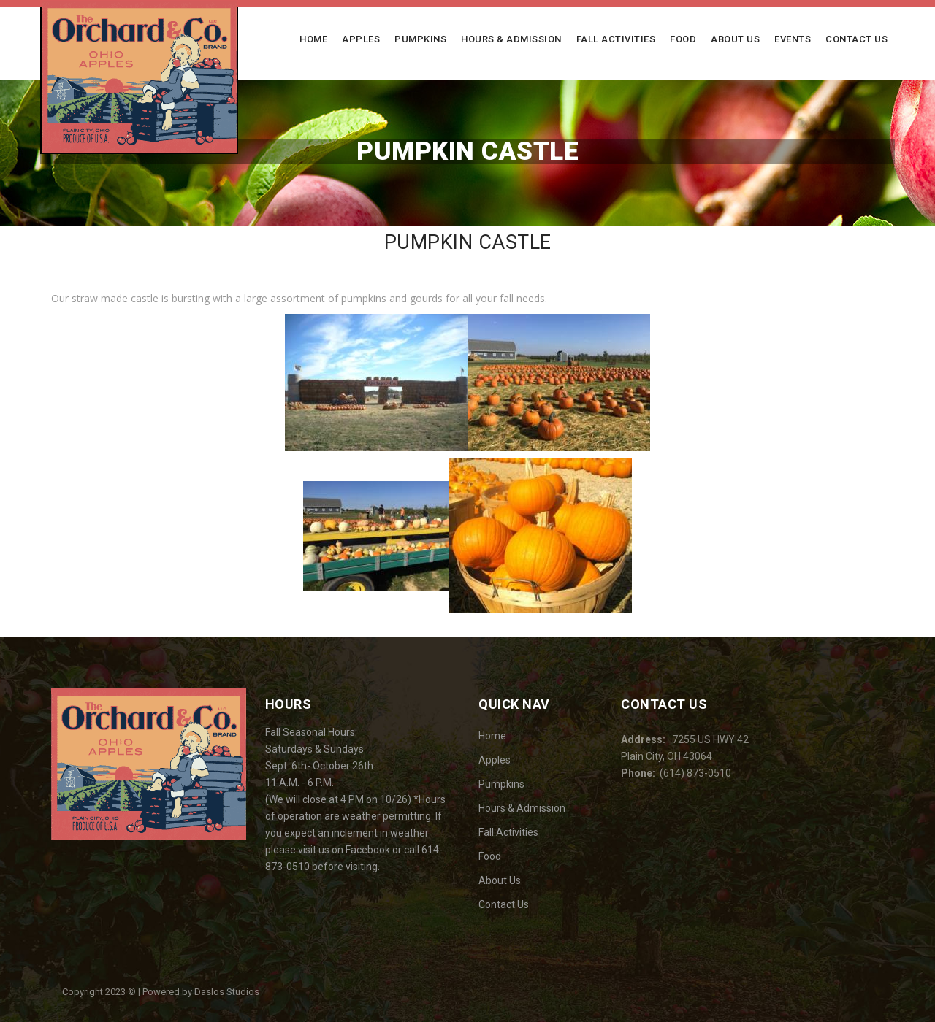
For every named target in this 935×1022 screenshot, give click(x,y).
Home (313, 39)
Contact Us (856, 39)
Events (792, 39)
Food (683, 39)
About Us (735, 39)
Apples (361, 39)
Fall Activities (616, 39)
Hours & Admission (511, 39)
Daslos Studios (226, 991)
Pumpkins (420, 39)
